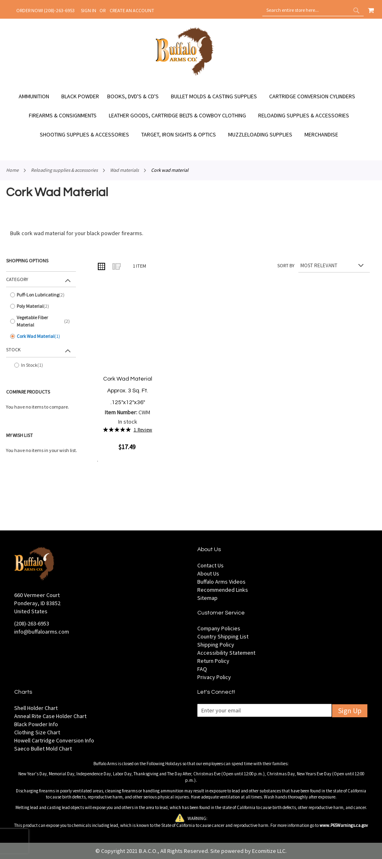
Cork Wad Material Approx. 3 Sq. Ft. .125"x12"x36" (127, 390)
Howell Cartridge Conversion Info (54, 740)
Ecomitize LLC (268, 851)
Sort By (285, 265)
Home (12, 170)
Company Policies (218, 628)
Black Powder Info (36, 724)
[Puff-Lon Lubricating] (41, 295)
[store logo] (185, 74)
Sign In (88, 10)
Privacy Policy (214, 677)
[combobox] (313, 10)
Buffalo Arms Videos (221, 581)
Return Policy (213, 660)
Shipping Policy (215, 644)
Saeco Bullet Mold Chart (43, 748)
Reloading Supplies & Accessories (64, 170)
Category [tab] (17, 279)
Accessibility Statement (226, 652)
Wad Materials (124, 170)
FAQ (202, 669)
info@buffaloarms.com (41, 631)
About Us (208, 573)
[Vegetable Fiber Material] (41, 321)
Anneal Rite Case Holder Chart (50, 716)
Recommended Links (222, 589)
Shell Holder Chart (36, 708)
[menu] (191, 115)
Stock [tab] (13, 349)
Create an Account (132, 10)
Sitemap (207, 598)
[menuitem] (38, 96)
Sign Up (349, 710)
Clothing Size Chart (37, 732)
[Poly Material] (41, 306)
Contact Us (210, 565)
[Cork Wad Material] (41, 336)
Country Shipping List (222, 636)
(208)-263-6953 (31, 623)
